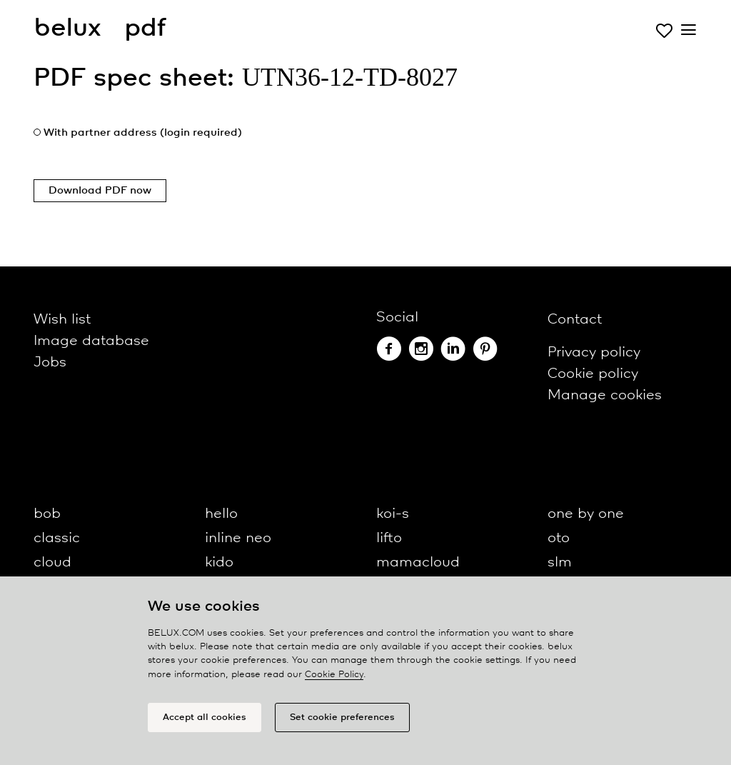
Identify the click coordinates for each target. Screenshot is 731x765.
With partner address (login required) (143, 133)
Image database (91, 341)
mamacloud (418, 562)
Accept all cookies (204, 717)
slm (560, 562)
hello (221, 514)
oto (559, 538)
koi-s (392, 514)
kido (219, 562)
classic (57, 538)
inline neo (238, 538)
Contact (575, 319)
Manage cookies (605, 395)
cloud (52, 562)
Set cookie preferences (342, 717)
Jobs (50, 362)
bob (47, 514)
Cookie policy (593, 374)
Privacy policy (594, 352)
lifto (389, 538)
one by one (586, 514)
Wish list (62, 319)
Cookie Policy (334, 674)
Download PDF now (100, 191)
